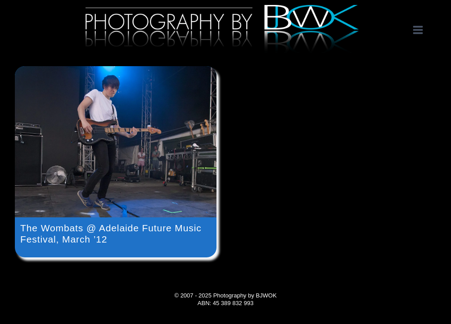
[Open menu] (422, 30)
